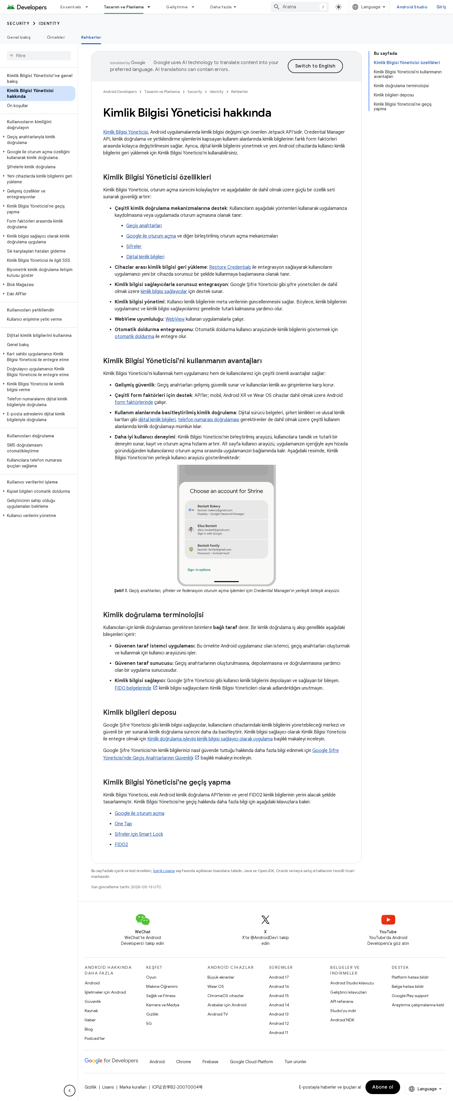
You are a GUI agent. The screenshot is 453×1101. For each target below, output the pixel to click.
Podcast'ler (95, 1038)
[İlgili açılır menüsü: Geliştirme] (195, 7)
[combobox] (300, 7)
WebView (175, 319)
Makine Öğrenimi (162, 986)
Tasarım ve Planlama (162, 91)
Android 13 (279, 1014)
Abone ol (382, 1087)
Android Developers (120, 91)
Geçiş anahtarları (144, 226)
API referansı (341, 1001)
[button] (37, 139)
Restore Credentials (230, 267)
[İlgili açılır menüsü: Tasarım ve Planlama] (151, 7)
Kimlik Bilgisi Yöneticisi (125, 132)
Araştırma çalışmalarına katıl (418, 1004)
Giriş (441, 7)
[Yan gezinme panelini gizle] (69, 1090)
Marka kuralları (133, 1087)
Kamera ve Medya (162, 1004)
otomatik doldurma (134, 336)
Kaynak (91, 1010)
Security (18, 23)
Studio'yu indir (343, 1010)
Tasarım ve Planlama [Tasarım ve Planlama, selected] (124, 7)
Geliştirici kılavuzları (348, 992)
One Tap (123, 824)
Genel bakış (19, 37)
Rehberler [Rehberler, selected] (91, 37)
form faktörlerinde (134, 402)
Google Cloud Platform (251, 1061)
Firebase (210, 1061)
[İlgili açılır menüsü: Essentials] (89, 7)
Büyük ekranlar (220, 977)
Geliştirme (177, 7)
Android (92, 983)
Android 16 (279, 986)
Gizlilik (152, 1014)
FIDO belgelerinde (133, 688)
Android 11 (278, 1032)
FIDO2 (121, 845)
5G (149, 1023)
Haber (90, 1019)
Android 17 (279, 977)
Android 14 (279, 1004)
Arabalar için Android (226, 1004)
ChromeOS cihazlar (225, 995)
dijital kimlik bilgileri (157, 420)
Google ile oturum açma (151, 236)
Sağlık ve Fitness (160, 995)
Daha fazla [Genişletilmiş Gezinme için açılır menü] (221, 7)
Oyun (151, 977)
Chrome (183, 1061)
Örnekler (56, 37)
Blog (89, 1029)
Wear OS (215, 986)
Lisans (108, 1087)
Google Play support (410, 995)
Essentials (70, 7)
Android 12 (279, 1023)
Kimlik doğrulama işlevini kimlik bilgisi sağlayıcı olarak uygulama (210, 739)
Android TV (217, 1014)
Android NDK (342, 1019)
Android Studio (412, 7)
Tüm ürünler (296, 1061)
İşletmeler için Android (105, 992)
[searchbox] (39, 55)
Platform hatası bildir (410, 977)
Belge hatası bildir (408, 986)
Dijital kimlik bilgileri (145, 257)
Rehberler (239, 91)
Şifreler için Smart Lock (139, 834)
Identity (49, 23)
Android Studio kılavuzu (352, 983)
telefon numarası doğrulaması (208, 420)
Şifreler (134, 246)
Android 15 (279, 995)
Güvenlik (93, 1001)
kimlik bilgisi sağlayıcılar (164, 291)
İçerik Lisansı (164, 870)
